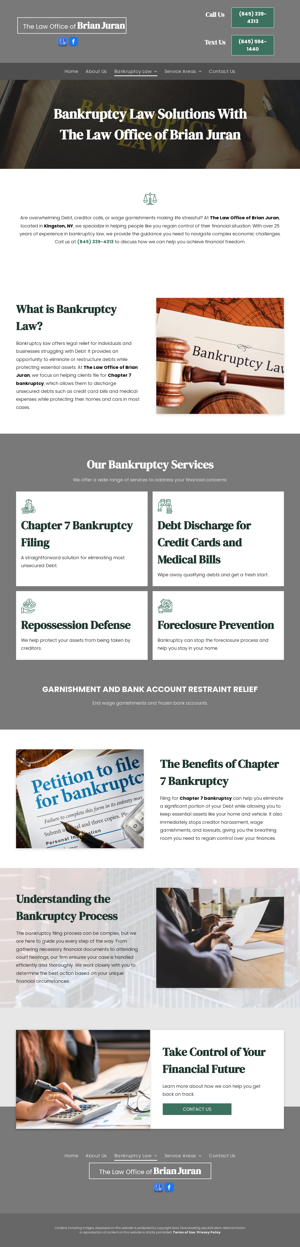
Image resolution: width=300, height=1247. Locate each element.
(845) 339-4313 (95, 242)
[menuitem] (71, 71)
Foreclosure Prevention (216, 625)
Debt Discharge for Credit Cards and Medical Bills (204, 542)
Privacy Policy (209, 1232)
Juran (113, 25)
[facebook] (73, 42)
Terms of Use (184, 1232)
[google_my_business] (63, 42)
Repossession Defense (75, 625)
